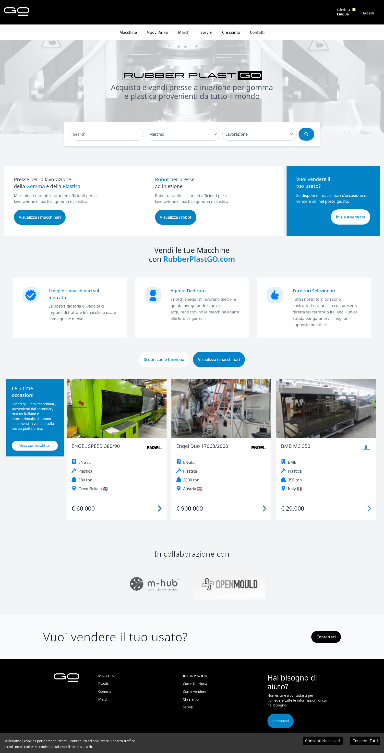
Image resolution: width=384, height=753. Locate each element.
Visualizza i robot (176, 217)
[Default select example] (183, 134)
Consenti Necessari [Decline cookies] (322, 740)
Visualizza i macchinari (40, 217)
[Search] (107, 134)
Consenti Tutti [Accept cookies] (365, 740)
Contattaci (280, 720)
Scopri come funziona (164, 359)
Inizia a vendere (350, 217)
